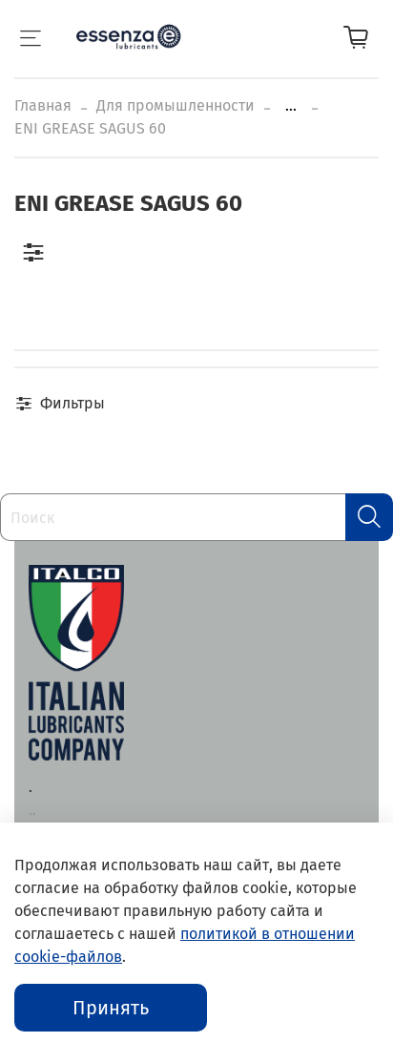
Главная (43, 105)
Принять (110, 1007)
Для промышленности (175, 105)
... (291, 106)
